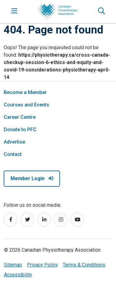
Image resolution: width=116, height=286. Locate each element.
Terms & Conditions (84, 265)
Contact (13, 154)
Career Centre (20, 117)
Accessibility (18, 275)
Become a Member (25, 92)
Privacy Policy (42, 265)
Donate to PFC (20, 129)
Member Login (32, 178)
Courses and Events (26, 105)
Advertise (14, 142)
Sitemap (13, 265)
